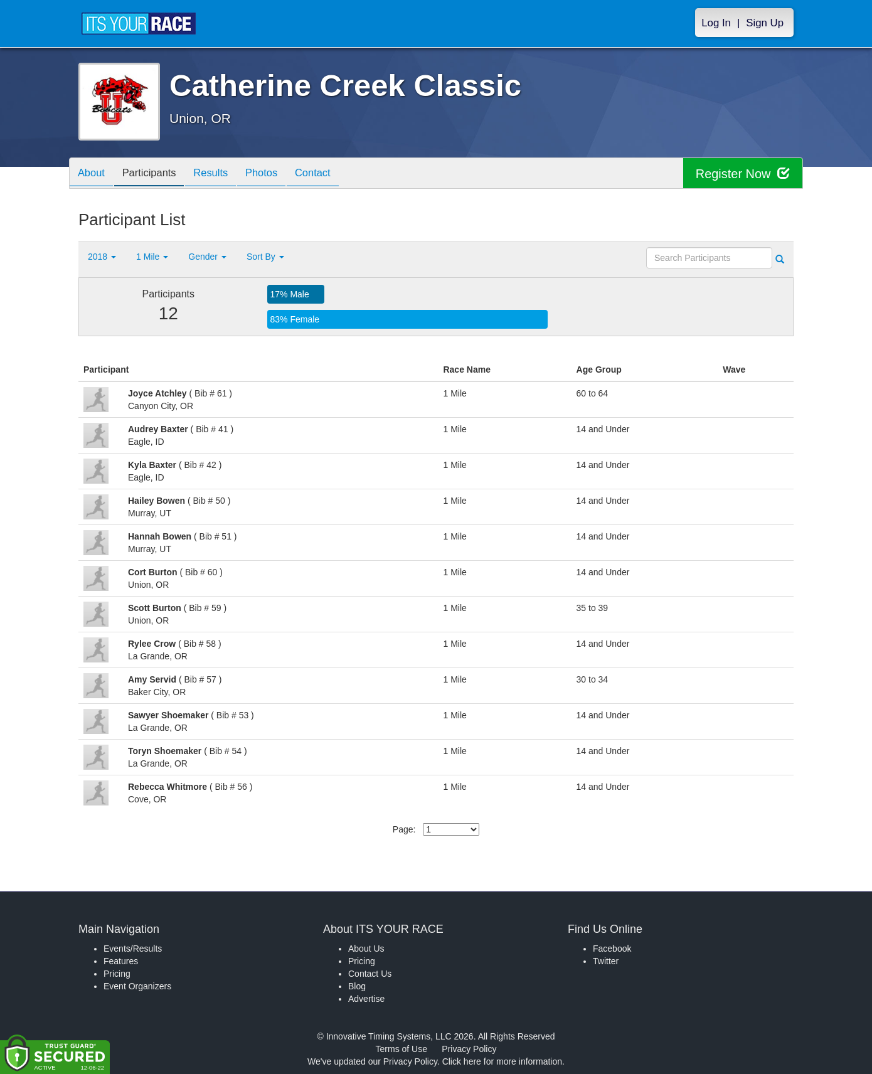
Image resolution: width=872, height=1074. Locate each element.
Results (219, 174)
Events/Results (133, 949)
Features (121, 961)
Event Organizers (137, 986)
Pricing (117, 974)
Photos (273, 174)
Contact (328, 174)
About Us (366, 949)
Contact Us (369, 974)
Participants (154, 174)
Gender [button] (207, 257)
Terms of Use (401, 1049)
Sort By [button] (265, 257)
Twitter (606, 961)
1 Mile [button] (152, 257)
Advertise (366, 999)
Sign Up (765, 23)
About (93, 174)
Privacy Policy (469, 1049)
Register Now (742, 173)
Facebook (612, 949)
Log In (716, 23)
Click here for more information (502, 1061)
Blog (357, 986)
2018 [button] (102, 257)
